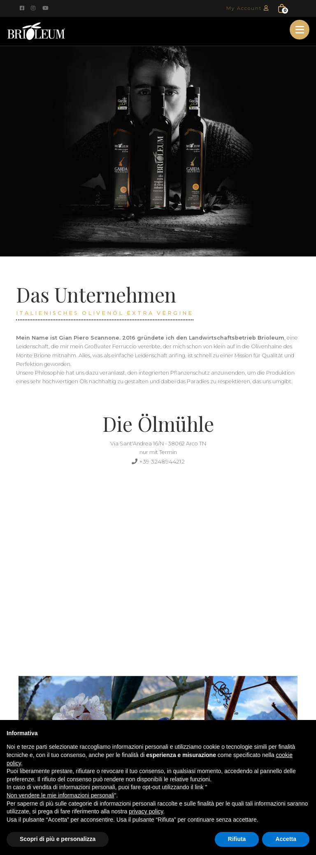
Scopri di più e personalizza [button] (57, 839)
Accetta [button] (285, 839)
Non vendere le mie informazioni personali (60, 795)
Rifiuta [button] (237, 839)
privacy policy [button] (146, 811)
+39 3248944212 (158, 461)
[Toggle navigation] (299, 30)
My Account (249, 8)
